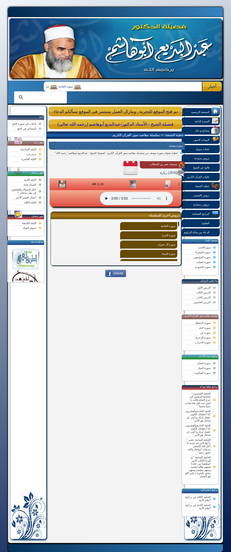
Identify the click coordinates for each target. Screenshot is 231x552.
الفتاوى (210, 222)
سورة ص (205, 332)
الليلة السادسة (28, 149)
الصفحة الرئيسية (205, 111)
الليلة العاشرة (28, 159)
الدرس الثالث (203, 292)
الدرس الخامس (202, 302)
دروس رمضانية (206, 204)
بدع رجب (31, 154)
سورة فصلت (203, 262)
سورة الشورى (203, 266)
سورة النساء (168, 253)
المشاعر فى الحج (26, 128)
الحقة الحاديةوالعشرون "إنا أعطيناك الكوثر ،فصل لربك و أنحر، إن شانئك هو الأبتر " (198, 416)
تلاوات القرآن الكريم (203, 176)
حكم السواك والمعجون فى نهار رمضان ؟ (23, 191)
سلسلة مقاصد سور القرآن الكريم (136, 135)
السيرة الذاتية (207, 120)
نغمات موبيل (207, 148)
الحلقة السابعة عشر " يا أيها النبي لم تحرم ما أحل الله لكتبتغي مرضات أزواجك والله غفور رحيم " (199, 446)
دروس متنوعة (206, 157)
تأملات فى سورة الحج (24, 123)
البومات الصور (206, 139)
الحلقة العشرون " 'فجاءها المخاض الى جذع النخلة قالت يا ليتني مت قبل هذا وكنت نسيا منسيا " (198, 400)
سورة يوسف (176, 145)
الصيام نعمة (30, 184)
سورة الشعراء (203, 252)
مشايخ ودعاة (207, 130)
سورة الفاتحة (63, 86)
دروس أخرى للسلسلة (164, 215)
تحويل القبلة (29, 227)
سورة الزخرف (203, 337)
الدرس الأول (204, 287)
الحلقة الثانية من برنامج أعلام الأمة (198, 507)
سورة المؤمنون (202, 257)
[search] (40, 97)
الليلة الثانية (30, 179)
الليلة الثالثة (30, 202)
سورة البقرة (168, 235)
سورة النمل (204, 367)
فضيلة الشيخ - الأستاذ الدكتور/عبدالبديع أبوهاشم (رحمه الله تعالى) (116, 124)
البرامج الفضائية (205, 213)
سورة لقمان (204, 363)
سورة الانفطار (203, 322)
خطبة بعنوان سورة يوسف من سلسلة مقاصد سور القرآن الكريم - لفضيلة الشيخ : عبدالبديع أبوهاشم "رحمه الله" (116, 152)
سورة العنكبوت (202, 372)
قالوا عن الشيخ (206, 167)
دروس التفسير (206, 194)
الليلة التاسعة (29, 223)
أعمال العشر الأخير (26, 197)
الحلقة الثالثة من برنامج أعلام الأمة (198, 499)
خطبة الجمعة (207, 185)
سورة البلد (205, 327)
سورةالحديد (204, 247)
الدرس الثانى (204, 297)
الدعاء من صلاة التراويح (201, 231)
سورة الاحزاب (203, 342)
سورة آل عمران (166, 244)
